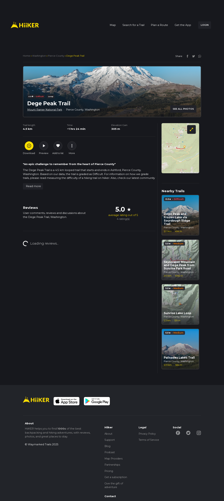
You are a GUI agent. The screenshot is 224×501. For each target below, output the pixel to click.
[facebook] (186, 56)
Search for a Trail (133, 25)
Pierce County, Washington (86, 109)
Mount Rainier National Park (46, 109)
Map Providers (114, 460)
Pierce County (56, 55)
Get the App (183, 25)
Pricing (109, 473)
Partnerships (112, 466)
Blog (107, 447)
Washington (39, 55)
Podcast (109, 453)
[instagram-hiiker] (199, 432)
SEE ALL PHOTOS (183, 108)
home (26, 55)
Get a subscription (116, 480)
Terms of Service (149, 440)
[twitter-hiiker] (189, 432)
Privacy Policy (148, 433)
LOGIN (205, 24)
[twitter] (193, 56)
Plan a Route (159, 25)
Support (109, 440)
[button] (33, 186)
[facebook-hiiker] (178, 432)
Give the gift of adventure (114, 488)
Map (113, 25)
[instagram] (198, 56)
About (108, 433)
